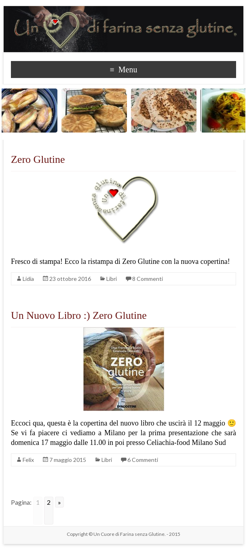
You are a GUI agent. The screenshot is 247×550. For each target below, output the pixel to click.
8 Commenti (147, 278)
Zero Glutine (38, 159)
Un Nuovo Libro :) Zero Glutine (79, 315)
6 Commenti (142, 459)
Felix (28, 459)
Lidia (28, 278)
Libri (111, 278)
